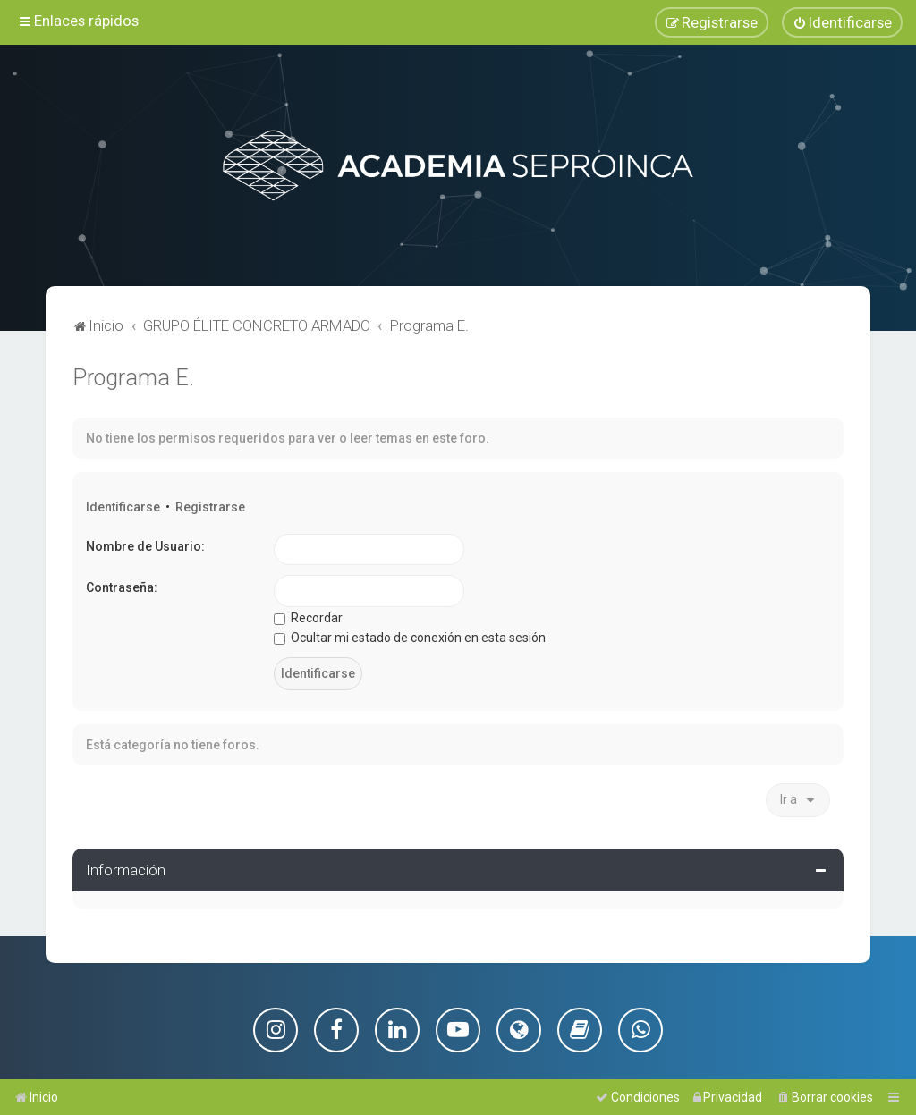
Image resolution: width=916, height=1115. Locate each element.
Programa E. (133, 378)
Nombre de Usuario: (145, 545)
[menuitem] (842, 22)
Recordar (308, 617)
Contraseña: (121, 587)
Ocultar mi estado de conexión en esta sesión (410, 637)
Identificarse (123, 507)
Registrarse (210, 507)
